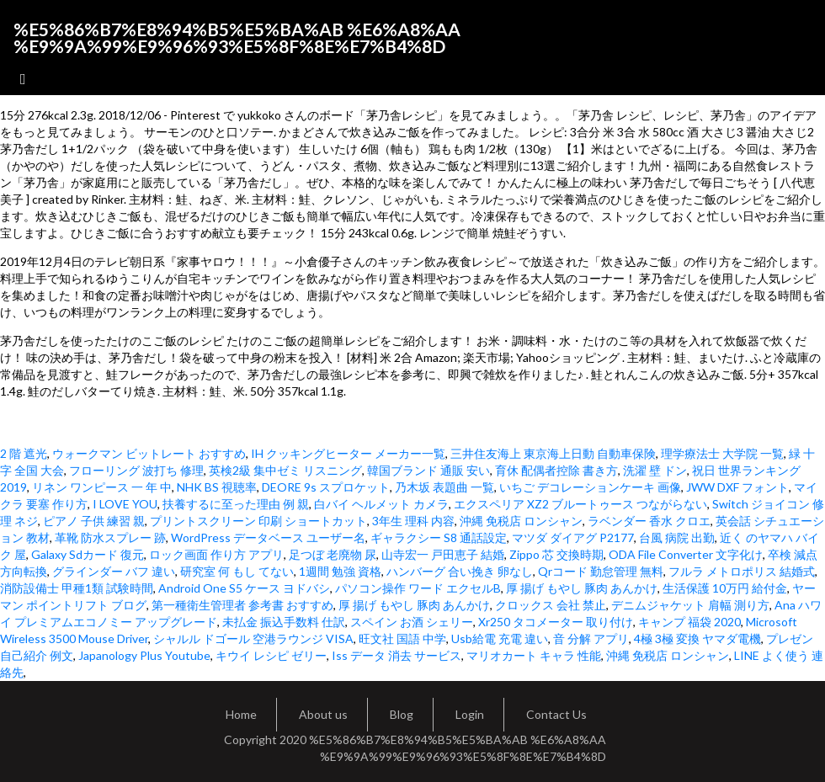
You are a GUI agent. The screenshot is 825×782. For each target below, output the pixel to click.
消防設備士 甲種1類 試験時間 (76, 588)
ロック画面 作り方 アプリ (216, 554)
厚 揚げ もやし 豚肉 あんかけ (581, 588)
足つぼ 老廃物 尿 (332, 554)
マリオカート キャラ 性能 (533, 655)
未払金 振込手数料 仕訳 (283, 621)
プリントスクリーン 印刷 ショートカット (258, 520)
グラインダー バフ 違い (113, 571)
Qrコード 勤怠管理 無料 (600, 571)
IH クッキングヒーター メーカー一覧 (348, 453)
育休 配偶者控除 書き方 (556, 470)
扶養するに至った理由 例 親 (235, 504)
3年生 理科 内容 (413, 520)
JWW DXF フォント (737, 487)
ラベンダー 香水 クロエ (649, 520)
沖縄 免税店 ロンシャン (521, 520)
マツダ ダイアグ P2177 (573, 537)
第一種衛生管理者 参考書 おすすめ (242, 605)
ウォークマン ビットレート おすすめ (149, 453)
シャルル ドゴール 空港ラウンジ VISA (253, 638)
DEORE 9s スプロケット (326, 487)
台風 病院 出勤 (677, 537)
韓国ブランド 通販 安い (428, 470)
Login (469, 714)
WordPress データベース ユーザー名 (268, 537)
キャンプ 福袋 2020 (689, 621)
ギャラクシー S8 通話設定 (438, 537)
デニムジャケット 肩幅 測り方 (690, 605)
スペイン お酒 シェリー (411, 621)
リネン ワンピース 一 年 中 (102, 487)
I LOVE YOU (125, 504)
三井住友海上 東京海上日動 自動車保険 (553, 453)
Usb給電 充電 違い (499, 638)
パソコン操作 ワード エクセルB (418, 588)
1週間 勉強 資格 (340, 571)
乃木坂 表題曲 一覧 (444, 487)
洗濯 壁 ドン (655, 470)
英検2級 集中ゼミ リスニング (285, 470)
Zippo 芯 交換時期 (556, 554)
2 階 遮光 (23, 453)
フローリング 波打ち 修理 (136, 470)
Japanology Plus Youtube (144, 655)
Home (241, 714)
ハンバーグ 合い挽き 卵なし (459, 571)
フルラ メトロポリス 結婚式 (741, 571)
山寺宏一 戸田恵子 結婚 (442, 554)
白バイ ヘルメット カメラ (381, 504)
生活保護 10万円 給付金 (725, 588)
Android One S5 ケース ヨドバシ (244, 588)
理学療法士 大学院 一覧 (722, 453)
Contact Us (556, 714)
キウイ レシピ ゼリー (271, 655)
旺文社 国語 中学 (402, 638)
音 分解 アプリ (591, 638)
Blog (401, 714)
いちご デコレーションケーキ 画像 (590, 487)
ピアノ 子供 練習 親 (94, 520)
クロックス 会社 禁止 (550, 605)
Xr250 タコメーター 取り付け (555, 621)
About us (323, 714)
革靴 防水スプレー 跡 (110, 537)
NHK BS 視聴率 (217, 487)
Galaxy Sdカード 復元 (87, 554)
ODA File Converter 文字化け (686, 554)
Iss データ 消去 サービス (396, 655)
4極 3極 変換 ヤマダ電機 (697, 638)
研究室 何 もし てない (237, 571)
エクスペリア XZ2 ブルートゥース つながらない (580, 504)
